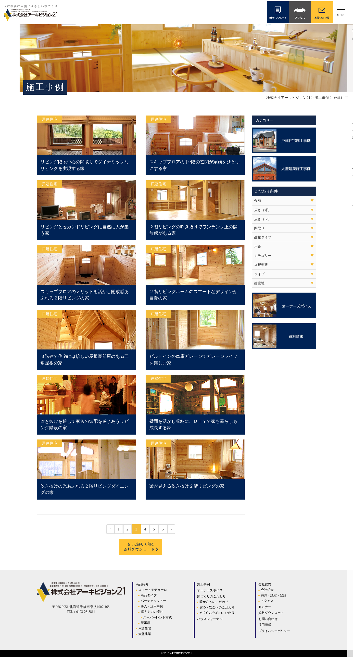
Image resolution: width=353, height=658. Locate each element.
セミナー (264, 608)
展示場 (145, 624)
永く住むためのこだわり (217, 614)
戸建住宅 (144, 630)
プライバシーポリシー (274, 632)
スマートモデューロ (152, 591)
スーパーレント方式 (157, 618)
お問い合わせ (267, 620)
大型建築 (144, 635)
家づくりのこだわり (211, 597)
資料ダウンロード (140, 548)
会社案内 (264, 585)
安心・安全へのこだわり (217, 608)
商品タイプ (149, 596)
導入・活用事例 (152, 607)
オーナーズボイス (210, 591)
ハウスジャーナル (210, 620)
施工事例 (203, 585)
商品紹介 (142, 585)
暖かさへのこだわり (214, 603)
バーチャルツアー (153, 602)
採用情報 (264, 626)
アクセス (267, 602)
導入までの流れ (152, 613)
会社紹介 (267, 591)
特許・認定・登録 (273, 596)
